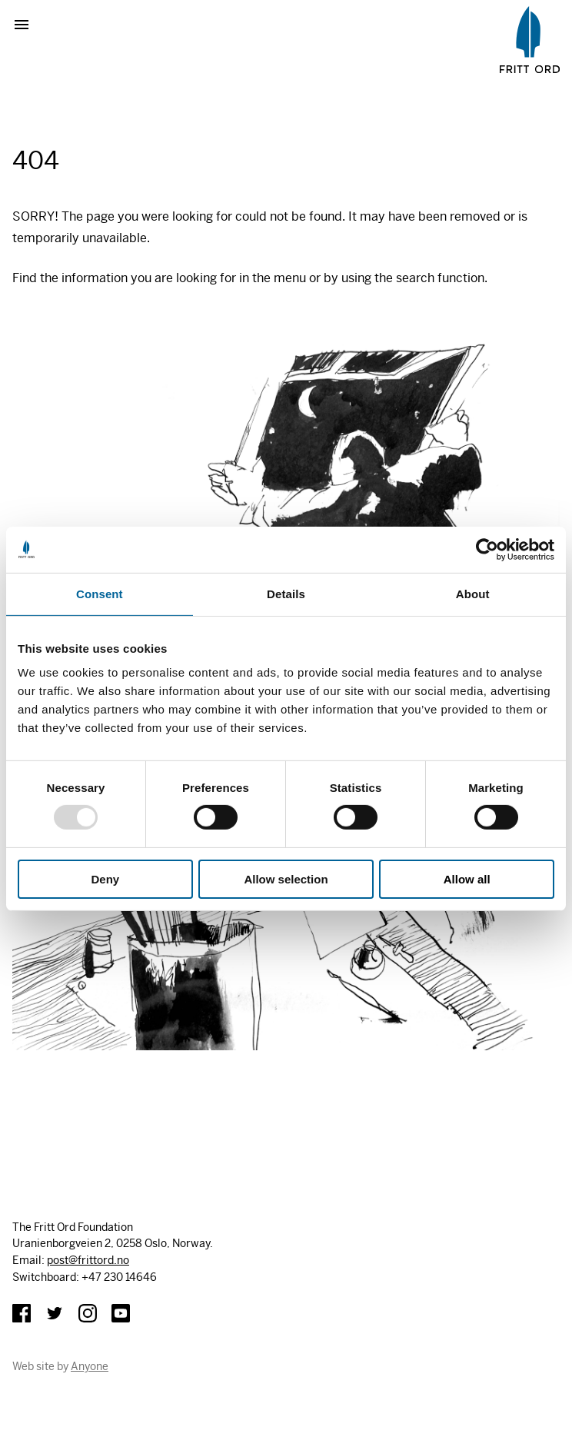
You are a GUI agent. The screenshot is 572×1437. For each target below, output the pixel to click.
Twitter (54, 1313)
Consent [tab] (99, 593)
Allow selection (286, 878)
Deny (105, 878)
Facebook (21, 1313)
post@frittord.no (88, 1260)
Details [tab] (286, 593)
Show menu (27, 24)
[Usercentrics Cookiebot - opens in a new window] (487, 548)
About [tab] (473, 593)
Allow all (467, 878)
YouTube (120, 1313)
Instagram (87, 1313)
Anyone (89, 1366)
